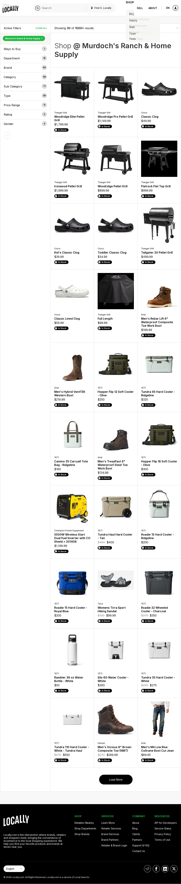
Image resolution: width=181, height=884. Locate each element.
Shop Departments (85, 828)
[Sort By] (159, 28)
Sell (140, 8)
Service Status (163, 828)
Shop (127, 8)
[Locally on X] (173, 868)
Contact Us (138, 851)
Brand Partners (110, 839)
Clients (136, 834)
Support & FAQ (140, 845)
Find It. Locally (96, 7)
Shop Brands (82, 834)
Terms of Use (162, 839)
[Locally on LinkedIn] (165, 868)
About (153, 8)
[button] (25, 49)
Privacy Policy (163, 834)
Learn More (108, 822)
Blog (135, 828)
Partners (137, 839)
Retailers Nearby (84, 822)
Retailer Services (111, 828)
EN (168, 7)
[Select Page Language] (14, 868)
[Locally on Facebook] (156, 868)
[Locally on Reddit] (147, 868)
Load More (116, 779)
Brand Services (110, 834)
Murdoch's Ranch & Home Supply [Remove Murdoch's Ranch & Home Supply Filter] (24, 38)
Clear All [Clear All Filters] (41, 28)
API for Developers (166, 822)
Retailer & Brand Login (114, 845)
